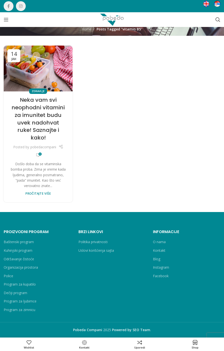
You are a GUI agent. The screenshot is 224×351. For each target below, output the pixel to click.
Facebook (161, 276)
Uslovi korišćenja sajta (96, 250)
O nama (159, 241)
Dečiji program (15, 292)
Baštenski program (19, 241)
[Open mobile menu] (6, 20)
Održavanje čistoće (19, 259)
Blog (156, 259)
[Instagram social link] (21, 6)
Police (8, 276)
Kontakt (159, 250)
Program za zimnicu (19, 309)
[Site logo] (112, 19)
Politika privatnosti (93, 241)
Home (86, 29)
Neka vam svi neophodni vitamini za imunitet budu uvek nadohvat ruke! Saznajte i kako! (38, 118)
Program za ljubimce (20, 301)
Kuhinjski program (18, 250)
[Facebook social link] (8, 6)
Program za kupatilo (20, 284)
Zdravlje (38, 91)
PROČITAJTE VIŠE (38, 193)
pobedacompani (43, 147)
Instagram (161, 267)
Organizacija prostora (21, 267)
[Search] (218, 20)
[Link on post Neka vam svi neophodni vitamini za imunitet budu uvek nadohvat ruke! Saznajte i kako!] (38, 69)
